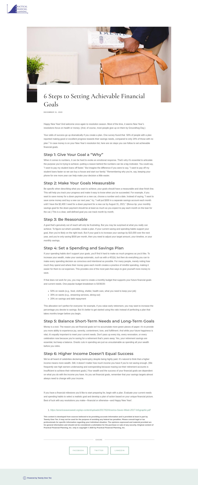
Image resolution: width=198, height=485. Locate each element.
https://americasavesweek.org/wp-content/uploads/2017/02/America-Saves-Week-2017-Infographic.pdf (100, 410)
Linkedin (120, 450)
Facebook (78, 450)
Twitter (98, 450)
